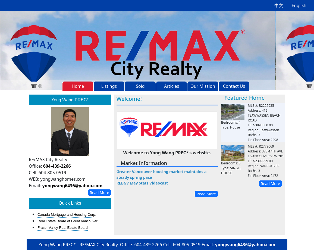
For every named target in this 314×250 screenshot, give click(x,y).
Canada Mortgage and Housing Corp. (66, 214)
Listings (109, 86)
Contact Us (234, 86)
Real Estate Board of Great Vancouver (67, 221)
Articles (171, 86)
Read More (99, 192)
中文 (278, 5)
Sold (140, 86)
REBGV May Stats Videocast (142, 183)
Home (78, 86)
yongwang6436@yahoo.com (72, 186)
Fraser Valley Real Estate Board (62, 228)
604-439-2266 (57, 166)
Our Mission (202, 86)
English (299, 5)
